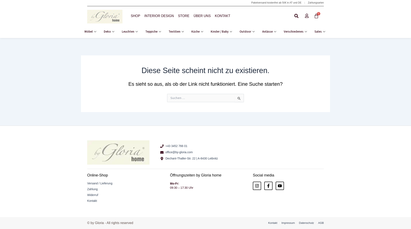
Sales (319, 31)
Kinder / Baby (221, 31)
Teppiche (153, 31)
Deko (109, 31)
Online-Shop (97, 175)
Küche (197, 31)
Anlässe (269, 31)
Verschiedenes (295, 31)
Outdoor (247, 31)
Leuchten (130, 31)
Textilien (176, 31)
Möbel (90, 31)
